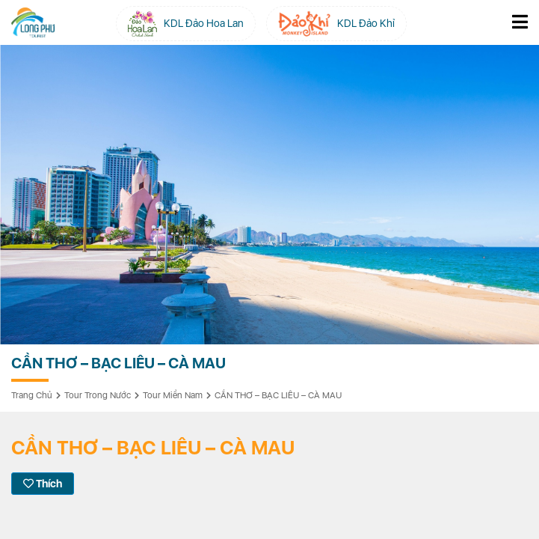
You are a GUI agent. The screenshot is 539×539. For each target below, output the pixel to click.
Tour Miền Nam (173, 395)
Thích (42, 484)
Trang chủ (31, 395)
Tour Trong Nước (97, 395)
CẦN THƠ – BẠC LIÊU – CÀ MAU (278, 395)
